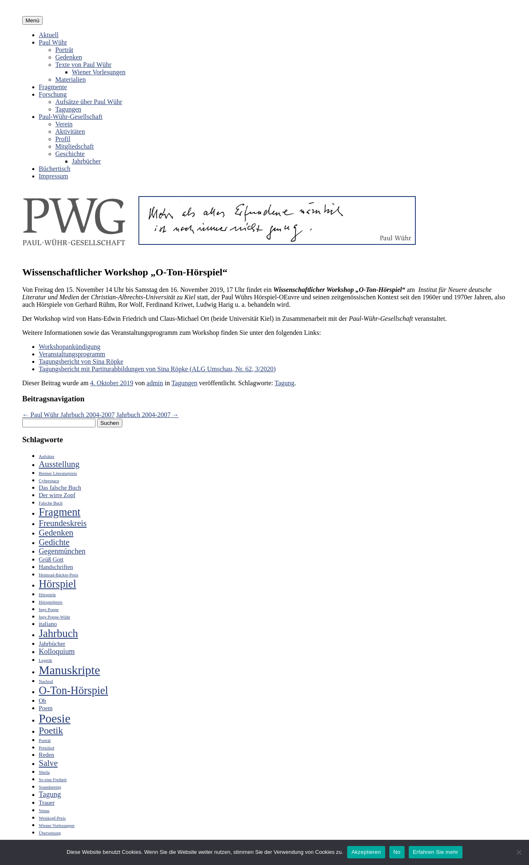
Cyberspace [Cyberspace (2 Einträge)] (49, 481)
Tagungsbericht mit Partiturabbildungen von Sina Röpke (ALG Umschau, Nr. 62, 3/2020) (157, 368)
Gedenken (68, 57)
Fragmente (53, 86)
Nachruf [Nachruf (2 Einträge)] (46, 681)
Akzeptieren (366, 852)
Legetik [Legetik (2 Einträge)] (45, 660)
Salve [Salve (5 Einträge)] (48, 763)
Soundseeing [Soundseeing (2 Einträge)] (50, 787)
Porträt (64, 49)
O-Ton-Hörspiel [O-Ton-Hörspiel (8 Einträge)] (73, 691)
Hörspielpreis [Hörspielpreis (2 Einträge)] (50, 602)
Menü (32, 20)
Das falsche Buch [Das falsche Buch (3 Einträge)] (60, 487)
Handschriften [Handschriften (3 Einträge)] (56, 567)
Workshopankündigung (69, 346)
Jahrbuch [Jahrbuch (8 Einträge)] (58, 634)
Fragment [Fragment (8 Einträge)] (60, 512)
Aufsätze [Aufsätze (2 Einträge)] (47, 456)
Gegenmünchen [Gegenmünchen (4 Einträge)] (62, 551)
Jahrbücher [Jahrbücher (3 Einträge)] (52, 643)
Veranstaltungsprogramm (72, 354)
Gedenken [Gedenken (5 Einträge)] (56, 532)
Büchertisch (54, 168)
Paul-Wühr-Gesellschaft (70, 116)
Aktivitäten (70, 131)
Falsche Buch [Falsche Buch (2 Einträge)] (51, 503)
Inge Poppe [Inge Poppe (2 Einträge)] (49, 609)
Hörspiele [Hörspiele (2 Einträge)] (47, 594)
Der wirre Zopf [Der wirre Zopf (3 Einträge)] (57, 495)
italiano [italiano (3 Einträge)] (48, 624)
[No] (519, 852)
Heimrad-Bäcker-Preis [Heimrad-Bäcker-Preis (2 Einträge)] (59, 575)
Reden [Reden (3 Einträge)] (46, 754)
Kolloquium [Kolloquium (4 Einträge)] (57, 651)
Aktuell (49, 34)
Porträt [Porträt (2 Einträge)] (45, 740)
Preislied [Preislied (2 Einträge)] (46, 748)
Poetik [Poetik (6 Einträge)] (51, 730)
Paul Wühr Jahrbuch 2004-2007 (68, 414)
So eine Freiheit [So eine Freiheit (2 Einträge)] (53, 779)
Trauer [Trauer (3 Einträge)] (47, 802)
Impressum (53, 176)
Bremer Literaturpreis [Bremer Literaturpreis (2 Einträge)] (58, 473)
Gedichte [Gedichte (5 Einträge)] (54, 542)
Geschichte (70, 153)
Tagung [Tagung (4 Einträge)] (50, 794)
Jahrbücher (86, 161)
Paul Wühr (53, 42)
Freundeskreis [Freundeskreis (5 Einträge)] (63, 523)
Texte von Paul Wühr (83, 64)
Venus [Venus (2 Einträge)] (44, 810)
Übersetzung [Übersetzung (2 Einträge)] (50, 833)
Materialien (70, 79)
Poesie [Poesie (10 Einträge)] (55, 718)
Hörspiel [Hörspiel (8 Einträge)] (57, 584)
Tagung (284, 382)
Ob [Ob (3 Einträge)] (42, 700)
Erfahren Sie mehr (435, 852)
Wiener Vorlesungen (99, 72)
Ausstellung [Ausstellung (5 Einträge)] (59, 464)
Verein (64, 124)
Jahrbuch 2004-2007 (147, 414)
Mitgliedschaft (74, 146)
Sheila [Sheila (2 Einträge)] (44, 772)
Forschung (53, 94)
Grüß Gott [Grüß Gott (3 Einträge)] (51, 559)
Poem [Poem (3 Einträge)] (45, 708)
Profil (62, 138)
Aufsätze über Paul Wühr (88, 101)
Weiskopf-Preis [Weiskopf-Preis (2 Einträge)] (52, 818)
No (396, 852)
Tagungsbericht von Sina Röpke (81, 361)
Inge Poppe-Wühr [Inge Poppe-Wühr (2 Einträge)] (54, 617)
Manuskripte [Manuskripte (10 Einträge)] (69, 670)
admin (155, 382)
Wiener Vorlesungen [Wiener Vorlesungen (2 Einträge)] (56, 825)
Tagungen (68, 109)
